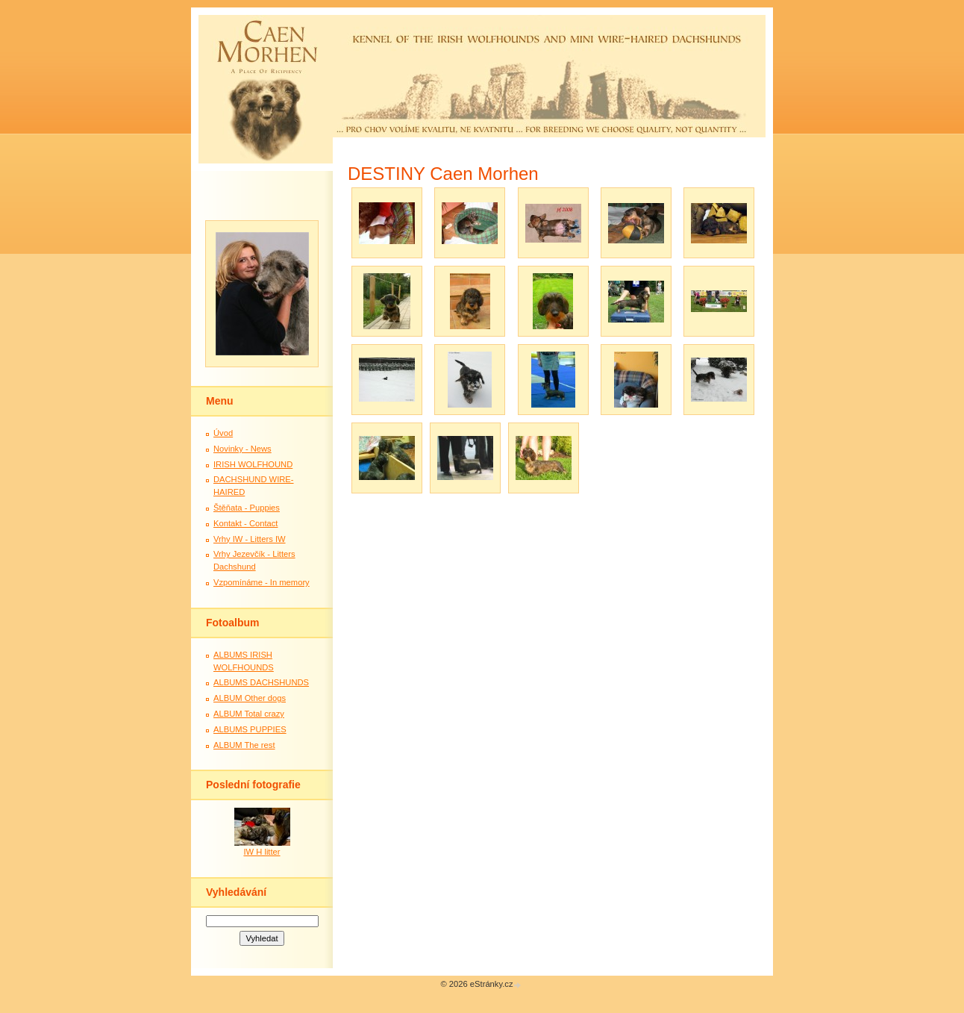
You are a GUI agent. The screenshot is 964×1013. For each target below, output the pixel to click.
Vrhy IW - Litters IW (249, 538)
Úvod (223, 432)
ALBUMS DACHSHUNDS (261, 682)
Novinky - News (242, 448)
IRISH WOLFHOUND (252, 464)
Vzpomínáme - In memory (261, 582)
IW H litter (261, 851)
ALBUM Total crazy (248, 713)
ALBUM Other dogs (249, 697)
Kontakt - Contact (245, 523)
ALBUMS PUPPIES (250, 729)
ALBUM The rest (244, 745)
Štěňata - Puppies (246, 507)
